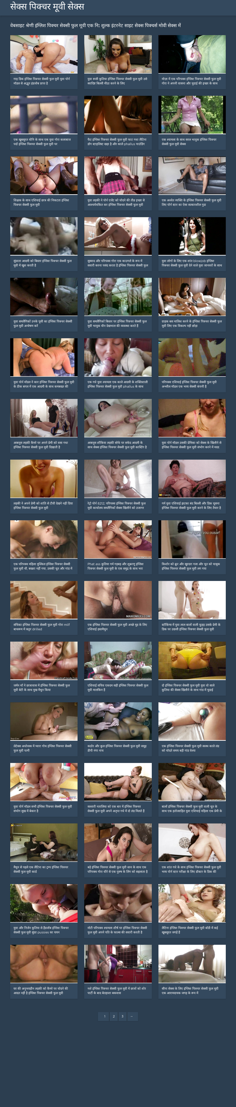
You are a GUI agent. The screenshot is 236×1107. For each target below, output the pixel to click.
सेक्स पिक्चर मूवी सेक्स (47, 7)
